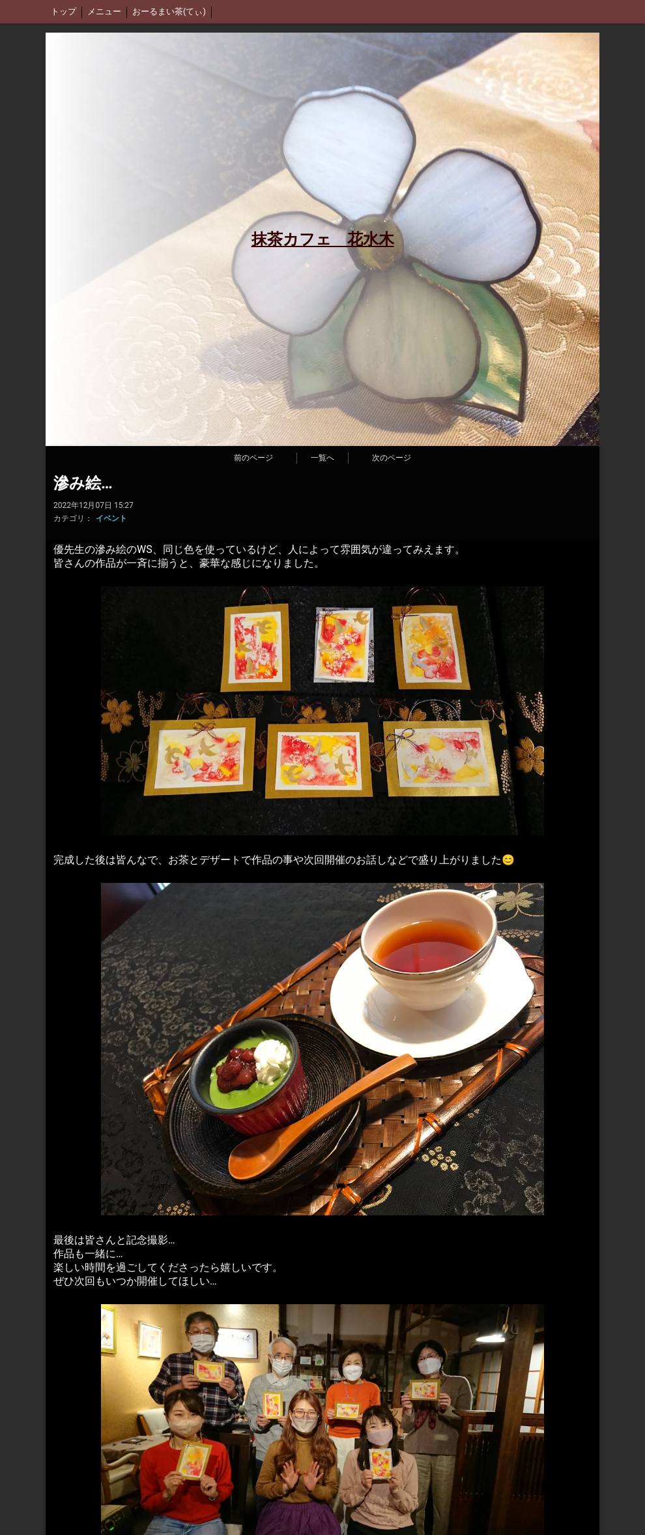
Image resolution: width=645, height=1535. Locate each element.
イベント (111, 518)
